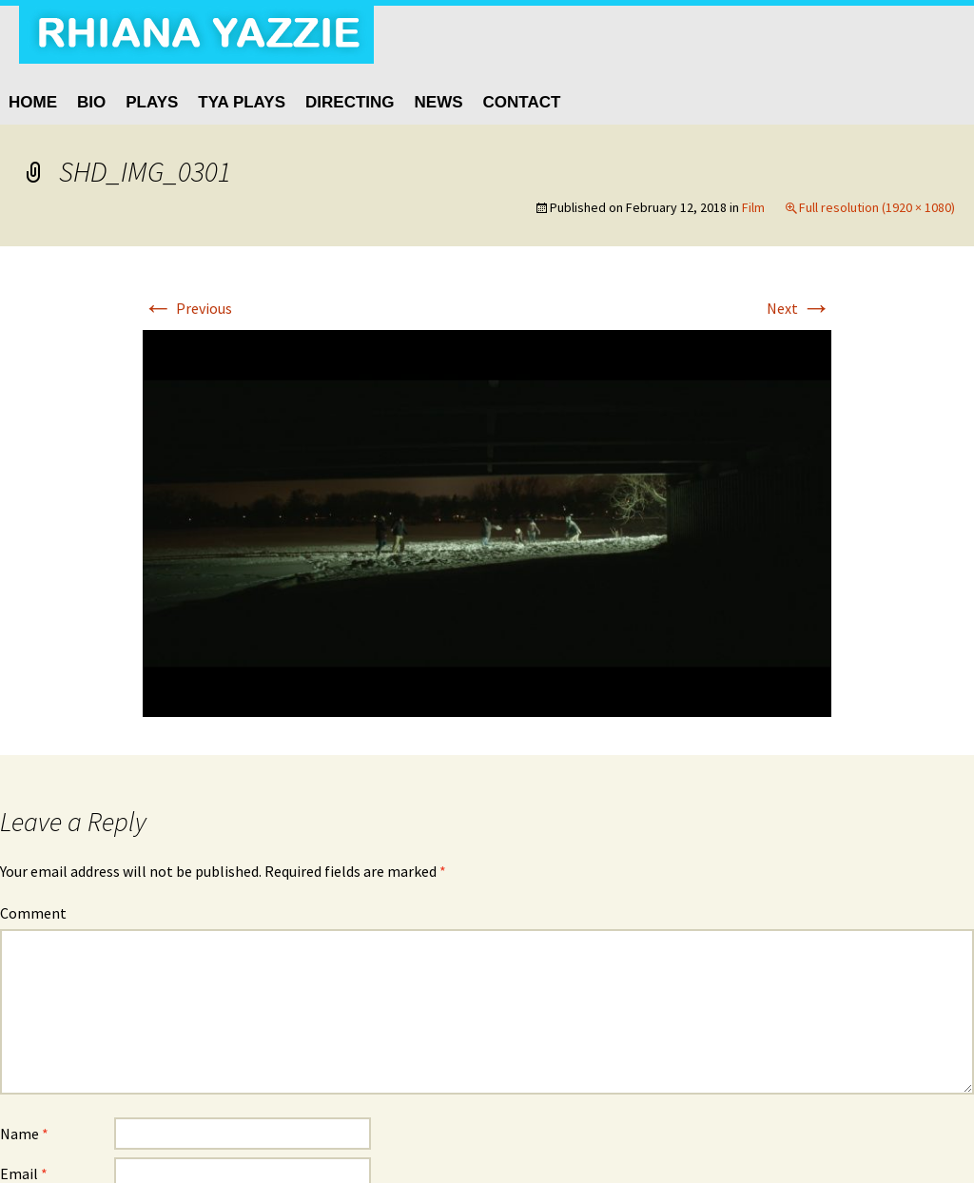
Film (753, 207)
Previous (187, 308)
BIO (91, 102)
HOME (33, 102)
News (439, 102)
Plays (152, 102)
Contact (522, 102)
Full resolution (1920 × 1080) (877, 207)
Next (799, 308)
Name (24, 1133)
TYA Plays (241, 102)
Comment (33, 912)
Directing (350, 102)
